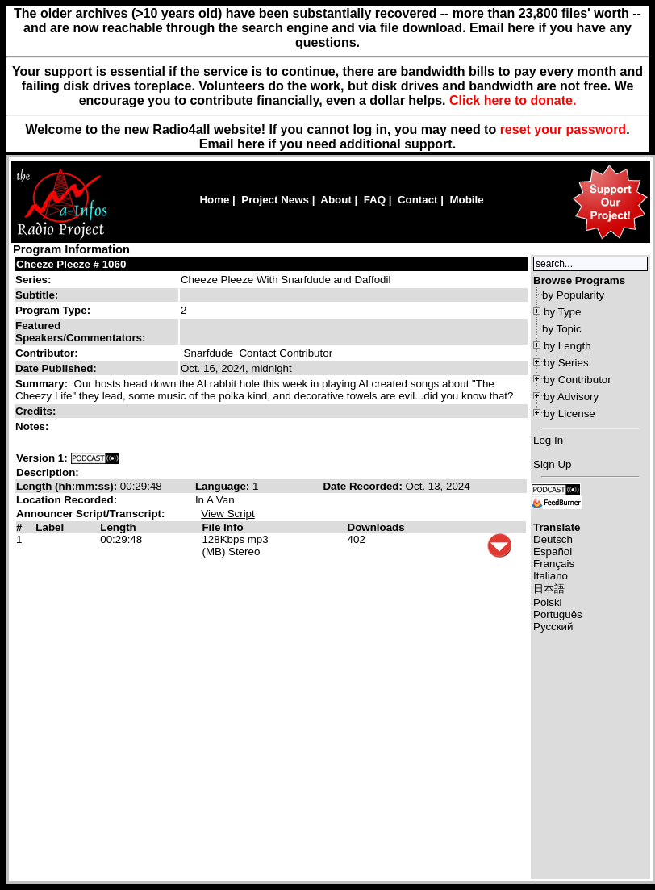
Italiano (550, 576)
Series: (33, 280)
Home (214, 200)
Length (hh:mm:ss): (68, 486)
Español (552, 551)
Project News (275, 200)
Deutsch (553, 539)
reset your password (563, 129)
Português (557, 614)
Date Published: (56, 368)
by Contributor (577, 380)
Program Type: (52, 310)
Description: (47, 472)
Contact (418, 200)
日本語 (549, 589)
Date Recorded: (364, 486)
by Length (567, 346)
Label (49, 527)
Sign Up (552, 464)
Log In (548, 440)
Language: (223, 486)
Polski (547, 602)
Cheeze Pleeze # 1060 (71, 264)
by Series (566, 363)
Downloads (376, 527)
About (336, 200)
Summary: (43, 384)
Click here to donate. (512, 100)
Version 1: (42, 458)
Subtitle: (36, 295)
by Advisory (571, 397)
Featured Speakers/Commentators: (80, 332)
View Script (227, 514)
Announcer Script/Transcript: (90, 514)
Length (118, 527)
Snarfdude (209, 353)
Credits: (37, 411)
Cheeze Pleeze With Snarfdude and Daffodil (286, 280)
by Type (562, 312)
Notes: (33, 426)
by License (569, 413)
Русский (553, 626)
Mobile (466, 200)
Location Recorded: (66, 500)
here (251, 144)
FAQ (375, 200)
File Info (222, 527)
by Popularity (573, 295)
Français (553, 564)
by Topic (562, 329)
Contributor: (46, 353)
